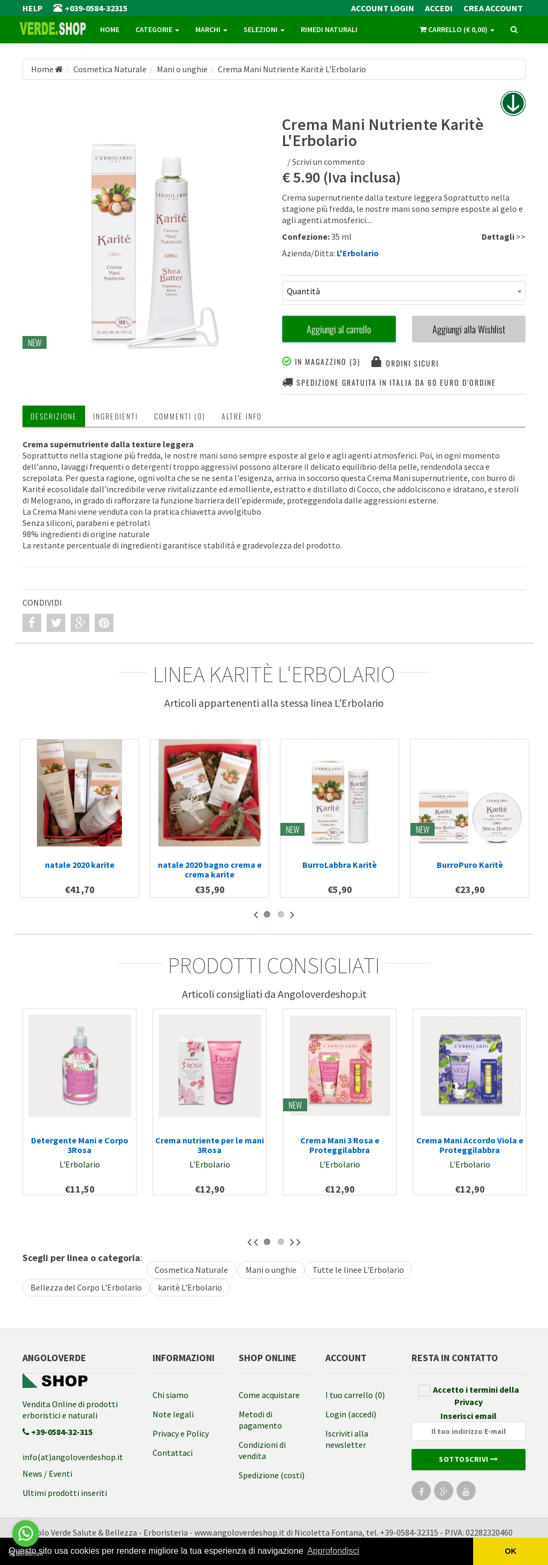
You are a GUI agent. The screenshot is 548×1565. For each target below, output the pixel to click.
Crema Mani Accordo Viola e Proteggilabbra (469, 1145)
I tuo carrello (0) (355, 1395)
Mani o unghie (271, 1269)
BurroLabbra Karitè (339, 864)
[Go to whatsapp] (25, 1533)
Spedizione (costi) (272, 1475)
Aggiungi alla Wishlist (468, 329)
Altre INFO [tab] (242, 416)
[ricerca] (514, 30)
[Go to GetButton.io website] (26, 1554)
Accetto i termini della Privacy (468, 1395)
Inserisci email (469, 1425)
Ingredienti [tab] (115, 416)
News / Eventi (47, 1473)
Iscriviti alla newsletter (346, 1439)
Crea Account (493, 8)
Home (109, 29)
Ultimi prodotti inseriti (64, 1492)
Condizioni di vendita (262, 1450)
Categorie (157, 29)
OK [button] (510, 1551)
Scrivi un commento (328, 161)
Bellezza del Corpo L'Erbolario (86, 1287)
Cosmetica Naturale (191, 1269)
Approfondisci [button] (333, 1550)
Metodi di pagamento (260, 1420)
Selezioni (264, 29)
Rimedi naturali (329, 29)
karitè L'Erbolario (190, 1287)
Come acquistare (269, 1395)
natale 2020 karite (80, 864)
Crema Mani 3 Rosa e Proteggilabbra (339, 1145)
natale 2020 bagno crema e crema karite (210, 869)
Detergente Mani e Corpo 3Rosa (79, 1145)
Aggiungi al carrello (339, 329)
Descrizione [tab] (54, 416)
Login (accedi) (350, 1414)
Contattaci (173, 1452)
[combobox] (404, 291)
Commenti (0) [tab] (180, 416)
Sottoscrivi (468, 1459)
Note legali (173, 1414)
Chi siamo (170, 1395)
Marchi (211, 29)
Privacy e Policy (181, 1433)
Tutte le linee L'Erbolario (358, 1269)
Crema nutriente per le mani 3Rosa (209, 1145)
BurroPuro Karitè (470, 864)
